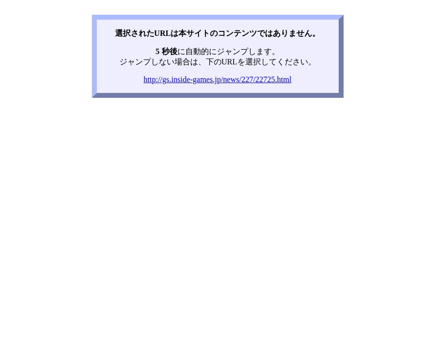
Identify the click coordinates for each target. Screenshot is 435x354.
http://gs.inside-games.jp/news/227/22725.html (217, 79)
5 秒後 (166, 51)
